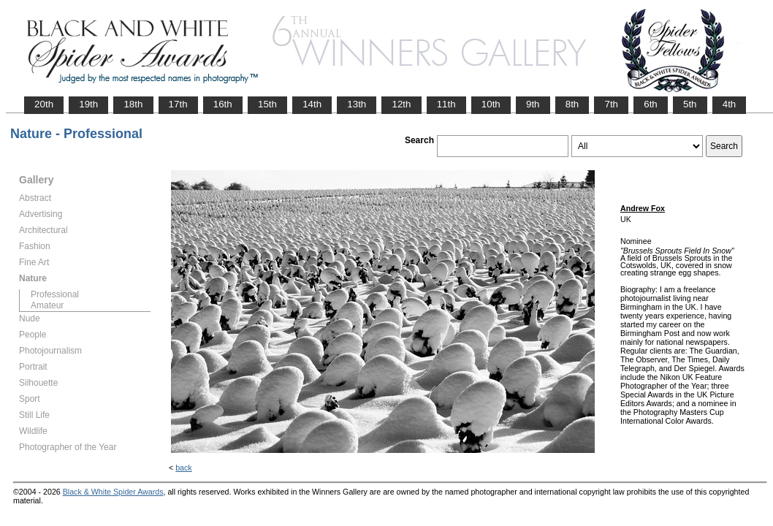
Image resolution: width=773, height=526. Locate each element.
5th (690, 104)
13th (356, 104)
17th (178, 104)
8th (572, 104)
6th (651, 104)
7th (611, 104)
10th (491, 104)
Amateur (47, 305)
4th (730, 104)
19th (88, 104)
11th (446, 104)
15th (267, 104)
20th (43, 104)
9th (533, 104)
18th (133, 104)
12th (401, 104)
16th (222, 104)
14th (312, 104)
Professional (55, 294)
